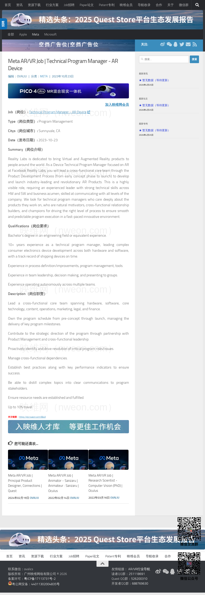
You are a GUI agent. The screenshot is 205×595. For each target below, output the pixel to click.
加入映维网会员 (116, 107)
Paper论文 (87, 5)
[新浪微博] (162, 46)
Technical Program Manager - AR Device (61, 114)
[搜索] (197, 5)
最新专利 (143, 126)
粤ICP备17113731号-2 (40, 581)
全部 (11, 34)
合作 (159, 5)
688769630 (140, 586)
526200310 (139, 581)
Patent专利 (107, 5)
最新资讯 (143, 76)
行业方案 (52, 5)
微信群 (184, 5)
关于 (170, 5)
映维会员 (126, 5)
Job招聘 (69, 5)
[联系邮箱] (188, 46)
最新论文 (143, 101)
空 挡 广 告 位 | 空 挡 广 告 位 (68, 47)
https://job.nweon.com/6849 (32, 419)
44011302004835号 (45, 586)
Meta (35, 34)
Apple (23, 34)
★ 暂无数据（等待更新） (154, 82)
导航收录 (144, 5)
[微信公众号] (169, 46)
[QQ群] (175, 46)
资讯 (19, 5)
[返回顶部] (102, 566)
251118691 (137, 576)
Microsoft (50, 34)
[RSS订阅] (194, 46)
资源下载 (34, 5)
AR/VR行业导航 (139, 571)
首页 (8, 5)
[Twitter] (181, 46)
